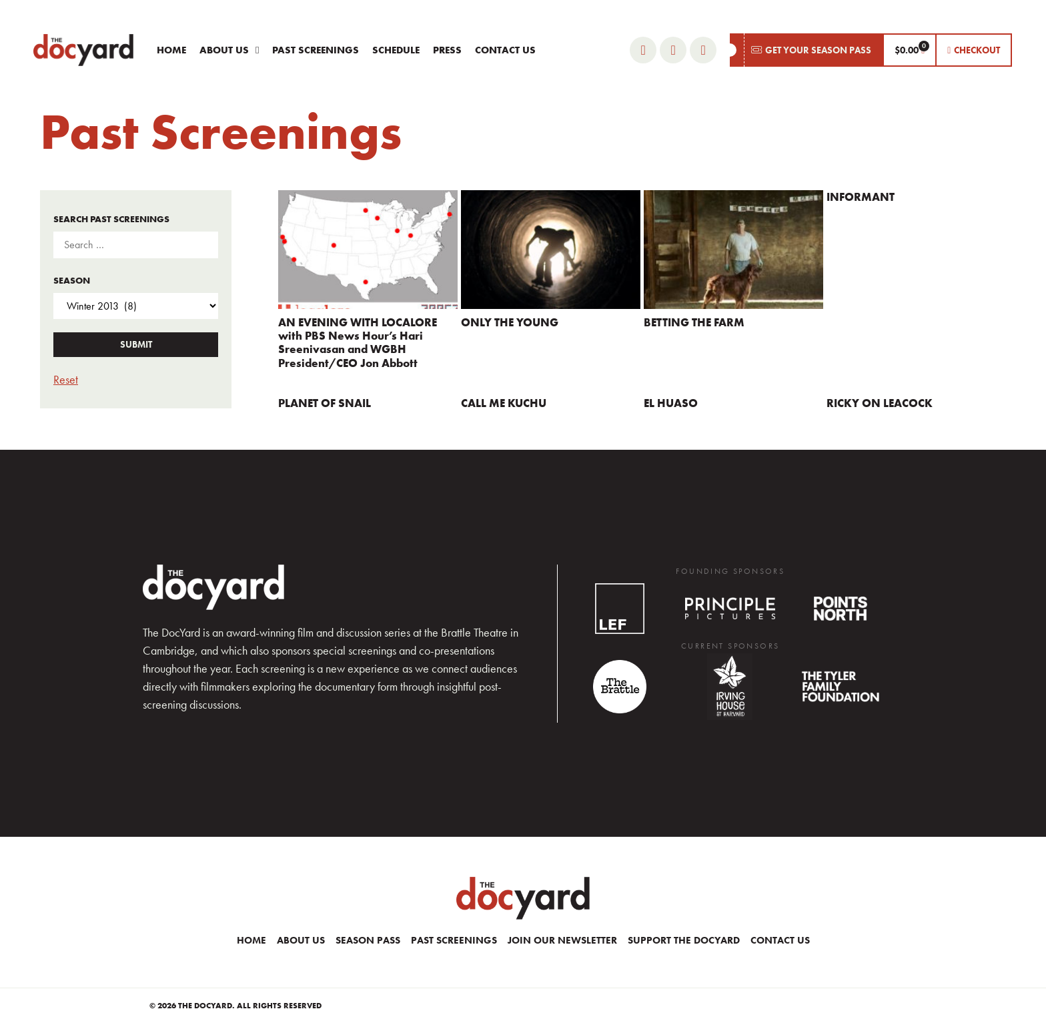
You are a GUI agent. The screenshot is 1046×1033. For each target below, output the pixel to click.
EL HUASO (671, 403)
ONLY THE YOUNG (509, 322)
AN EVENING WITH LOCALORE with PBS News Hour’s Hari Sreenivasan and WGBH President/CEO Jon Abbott (357, 342)
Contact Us (505, 50)
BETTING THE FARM (694, 322)
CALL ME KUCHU (503, 403)
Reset (65, 379)
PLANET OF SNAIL (324, 403)
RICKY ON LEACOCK (880, 403)
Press (447, 50)
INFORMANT (861, 197)
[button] (806, 50)
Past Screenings (315, 50)
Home (171, 50)
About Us (229, 50)
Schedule (396, 50)
